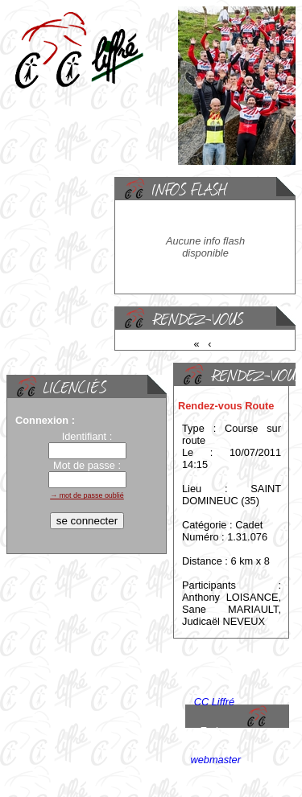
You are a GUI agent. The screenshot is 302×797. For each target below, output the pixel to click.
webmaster (215, 760)
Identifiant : (87, 436)
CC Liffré (214, 702)
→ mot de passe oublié (87, 495)
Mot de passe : (87, 465)
